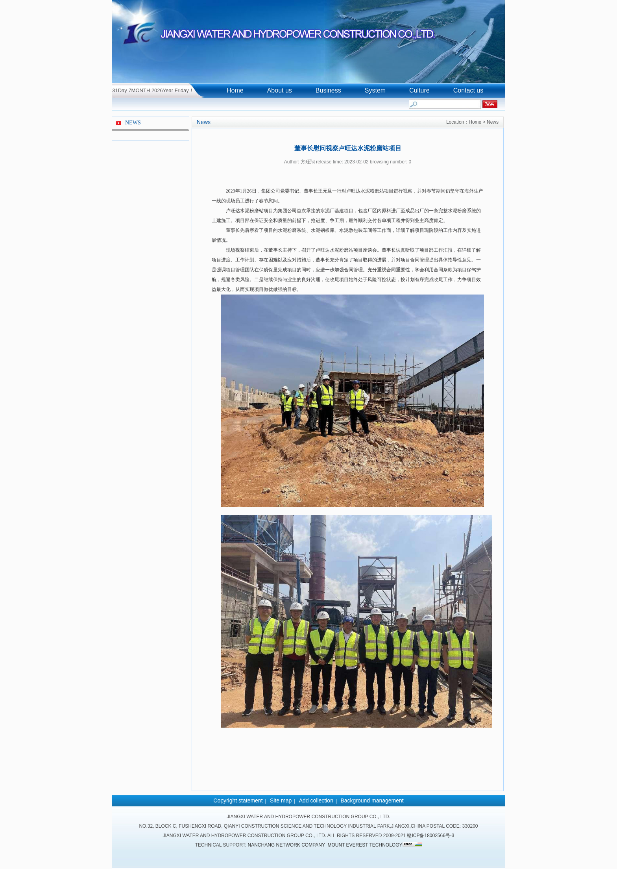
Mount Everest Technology (364, 845)
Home (235, 90)
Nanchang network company (286, 845)
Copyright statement (237, 800)
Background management (371, 800)
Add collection (316, 800)
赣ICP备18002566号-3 (430, 835)
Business (328, 90)
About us (279, 90)
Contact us (468, 90)
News (204, 122)
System (375, 90)
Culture (419, 90)
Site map (281, 800)
